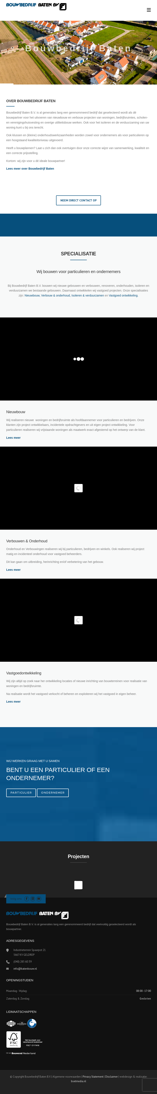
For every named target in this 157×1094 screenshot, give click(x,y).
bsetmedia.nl (78, 1081)
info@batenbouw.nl (25, 968)
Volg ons (16, 898)
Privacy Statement (93, 1076)
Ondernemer (53, 792)
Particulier (21, 792)
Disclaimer (111, 1076)
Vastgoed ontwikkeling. (123, 295)
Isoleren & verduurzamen (88, 295)
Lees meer (13, 437)
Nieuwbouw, (33, 295)
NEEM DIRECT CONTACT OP (78, 200)
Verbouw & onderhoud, (56, 295)
